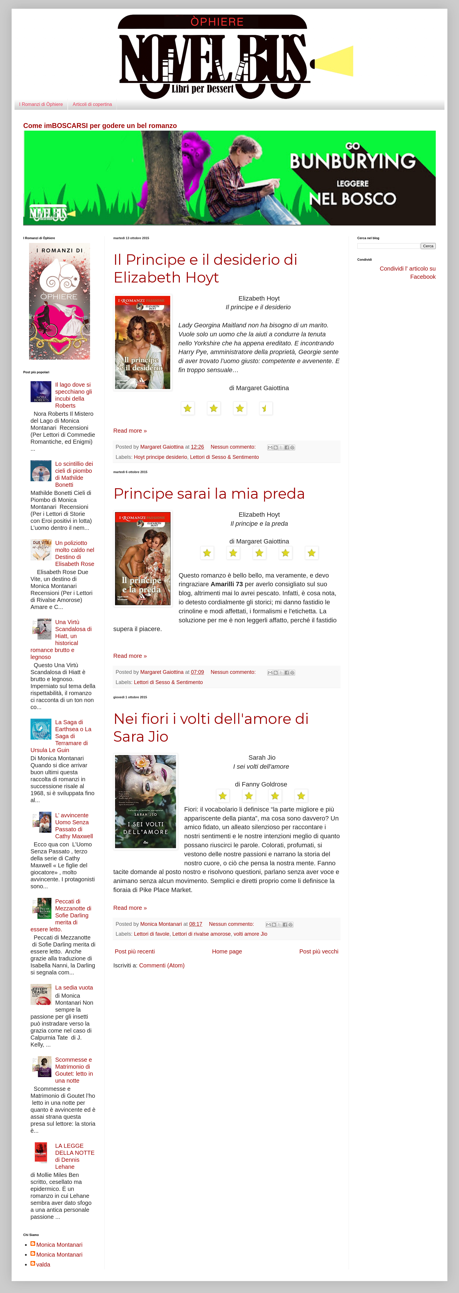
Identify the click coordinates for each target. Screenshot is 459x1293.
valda (43, 1264)
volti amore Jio (250, 934)
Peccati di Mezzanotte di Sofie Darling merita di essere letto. (61, 915)
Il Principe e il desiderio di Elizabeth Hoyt (205, 268)
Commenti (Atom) (162, 965)
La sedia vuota (74, 987)
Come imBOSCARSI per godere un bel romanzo (100, 125)
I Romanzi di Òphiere (41, 104)
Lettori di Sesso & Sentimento (224, 457)
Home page (227, 951)
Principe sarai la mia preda (209, 493)
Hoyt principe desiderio (160, 457)
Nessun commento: (234, 447)
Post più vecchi (318, 951)
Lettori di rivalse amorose (201, 934)
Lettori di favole (151, 934)
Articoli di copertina (92, 104)
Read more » (130, 430)
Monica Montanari (59, 1245)
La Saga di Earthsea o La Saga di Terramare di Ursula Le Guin (61, 736)
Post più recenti (135, 951)
